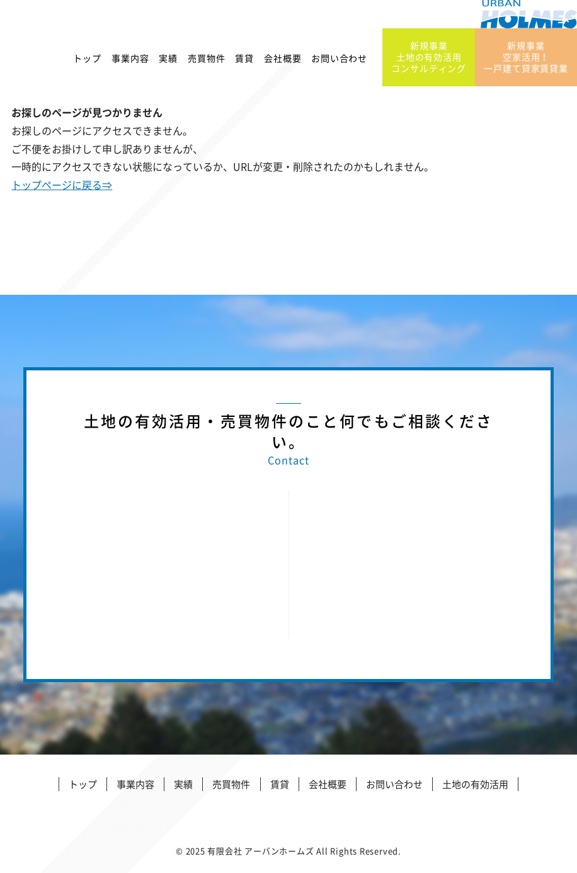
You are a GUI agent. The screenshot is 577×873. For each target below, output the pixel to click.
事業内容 (130, 62)
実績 (168, 62)
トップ (87, 62)
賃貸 (244, 62)
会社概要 (282, 62)
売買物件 (206, 62)
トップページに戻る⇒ (61, 184)
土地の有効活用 (475, 784)
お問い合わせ (339, 62)
